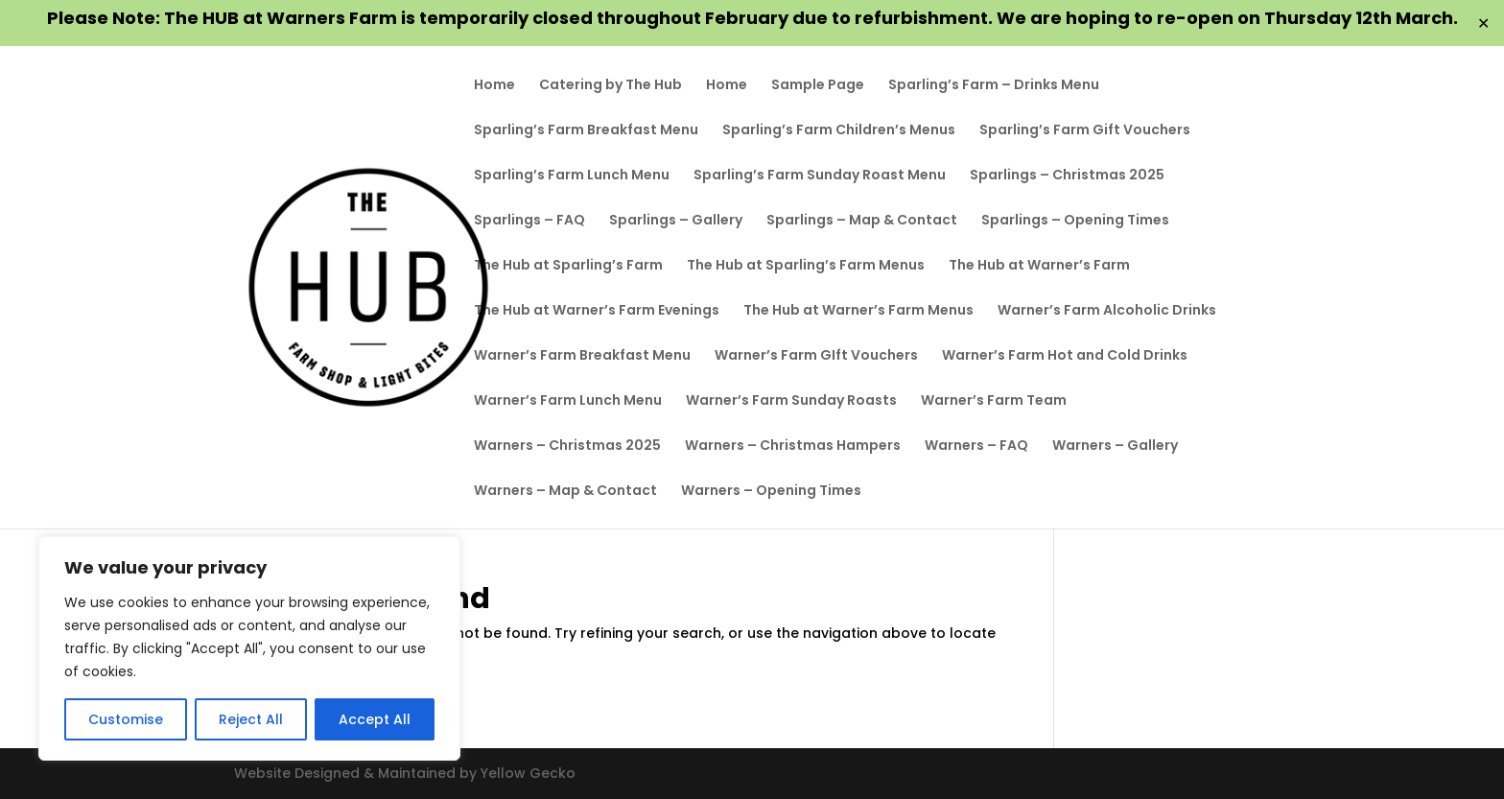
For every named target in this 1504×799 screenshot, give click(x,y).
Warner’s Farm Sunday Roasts (791, 401)
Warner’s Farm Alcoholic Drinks (1107, 311)
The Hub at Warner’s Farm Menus (858, 311)
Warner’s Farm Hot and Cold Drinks (1064, 356)
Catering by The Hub (610, 86)
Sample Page (817, 86)
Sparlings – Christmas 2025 (1067, 176)
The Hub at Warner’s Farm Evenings (596, 311)
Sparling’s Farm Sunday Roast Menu (819, 176)
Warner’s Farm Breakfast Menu (582, 356)
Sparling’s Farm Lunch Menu (572, 176)
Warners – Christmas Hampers (793, 446)
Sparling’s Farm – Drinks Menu (993, 86)
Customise (125, 719)
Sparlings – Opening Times (1075, 221)
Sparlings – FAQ (529, 221)
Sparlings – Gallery (675, 221)
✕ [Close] (1483, 23)
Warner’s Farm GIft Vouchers (816, 356)
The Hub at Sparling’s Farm (568, 266)
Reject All (251, 719)
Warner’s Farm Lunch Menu (568, 401)
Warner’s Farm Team (994, 401)
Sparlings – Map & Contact (861, 221)
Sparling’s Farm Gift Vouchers (1084, 131)
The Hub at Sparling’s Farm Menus (806, 266)
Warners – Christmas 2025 (567, 446)
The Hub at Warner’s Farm (1039, 266)
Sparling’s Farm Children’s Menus (838, 131)
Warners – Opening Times (771, 491)
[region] (249, 648)
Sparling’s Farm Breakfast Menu (586, 131)
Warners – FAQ (976, 446)
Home (494, 86)
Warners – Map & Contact (565, 491)
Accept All (375, 719)
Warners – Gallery (1115, 446)
